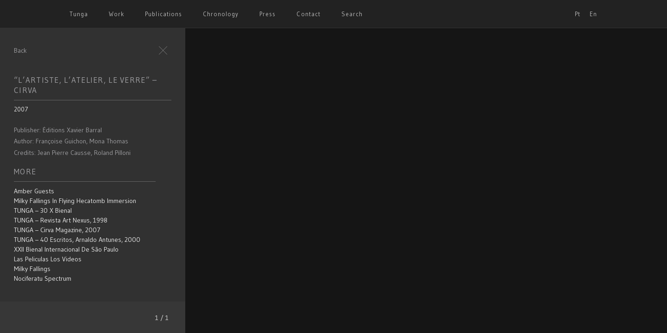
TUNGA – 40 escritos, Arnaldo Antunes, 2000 (77, 239)
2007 (21, 109)
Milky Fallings (32, 269)
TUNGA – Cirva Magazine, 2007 (57, 230)
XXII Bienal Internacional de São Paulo (66, 249)
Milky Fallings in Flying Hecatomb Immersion (75, 201)
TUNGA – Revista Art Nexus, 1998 (60, 220)
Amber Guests (34, 191)
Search (352, 14)
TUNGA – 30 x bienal (43, 210)
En (593, 14)
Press (267, 14)
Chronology (221, 14)
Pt (577, 14)
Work (116, 14)
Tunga (78, 14)
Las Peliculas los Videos (48, 259)
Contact (308, 14)
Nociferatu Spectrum (42, 278)
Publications (163, 14)
